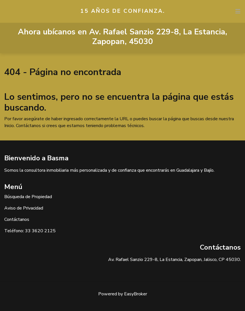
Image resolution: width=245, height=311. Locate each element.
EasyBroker (135, 294)
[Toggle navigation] (238, 11)
